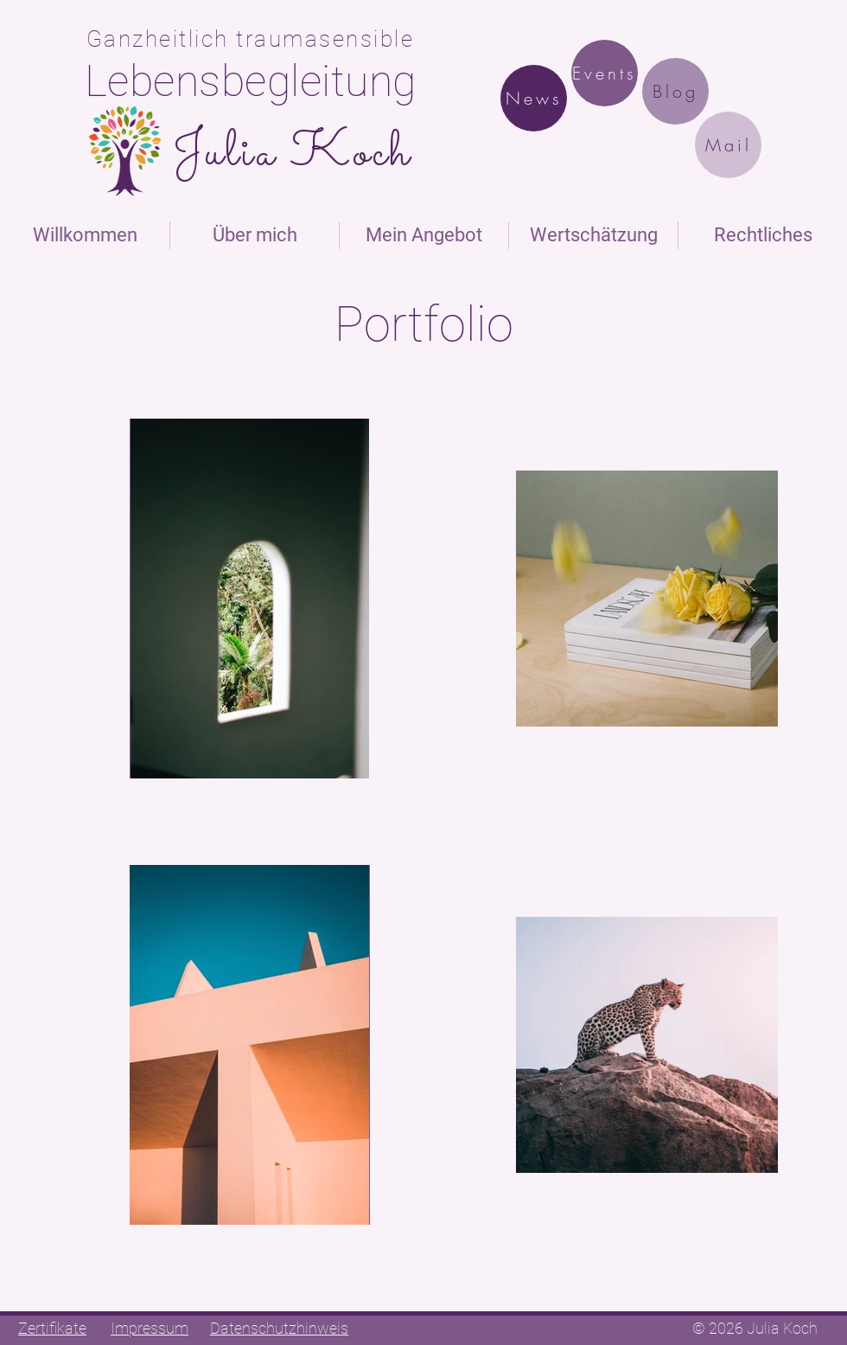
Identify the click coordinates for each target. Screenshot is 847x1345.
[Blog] (675, 91)
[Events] (604, 73)
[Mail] (728, 145)
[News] (533, 98)
